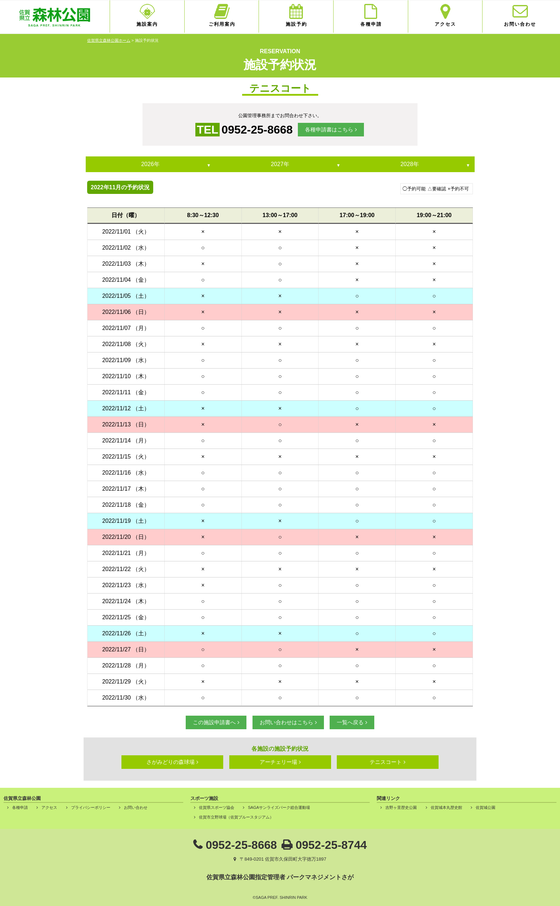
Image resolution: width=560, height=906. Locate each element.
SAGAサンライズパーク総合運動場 (279, 807)
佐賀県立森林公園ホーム (108, 40)
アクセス (445, 24)
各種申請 (371, 24)
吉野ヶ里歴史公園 (401, 807)
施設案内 (147, 24)
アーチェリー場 (278, 762)
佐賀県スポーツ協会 (216, 807)
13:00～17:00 (280, 215)
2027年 (280, 164)
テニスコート (386, 762)
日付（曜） (125, 215)
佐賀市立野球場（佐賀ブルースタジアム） (236, 817)
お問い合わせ (520, 24)
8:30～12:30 (203, 215)
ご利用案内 (222, 24)
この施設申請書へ (214, 722)
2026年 (150, 164)
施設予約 (296, 24)
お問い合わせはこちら (286, 722)
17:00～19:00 (357, 215)
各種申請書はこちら (329, 129)
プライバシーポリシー (90, 807)
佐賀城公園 (485, 807)
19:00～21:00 (434, 215)
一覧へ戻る (350, 722)
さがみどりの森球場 (170, 762)
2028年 (409, 164)
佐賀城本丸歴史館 (446, 807)
